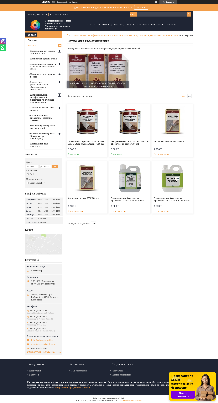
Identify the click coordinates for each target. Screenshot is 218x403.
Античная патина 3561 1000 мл (83, 198)
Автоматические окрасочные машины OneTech (41, 118)
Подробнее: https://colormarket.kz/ (73, 387)
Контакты (172, 24)
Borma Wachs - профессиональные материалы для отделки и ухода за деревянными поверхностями (126, 35)
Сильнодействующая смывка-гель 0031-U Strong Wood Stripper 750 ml (86, 142)
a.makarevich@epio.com (43, 344)
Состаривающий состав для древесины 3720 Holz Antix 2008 (127, 199)
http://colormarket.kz (42, 340)
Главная (90, 24)
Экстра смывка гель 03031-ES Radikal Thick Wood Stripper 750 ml (130, 142)
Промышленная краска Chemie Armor (42, 52)
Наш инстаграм (79, 370)
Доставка (32, 40)
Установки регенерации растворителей (42, 126)
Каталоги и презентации (150, 24)
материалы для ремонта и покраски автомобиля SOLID (43, 66)
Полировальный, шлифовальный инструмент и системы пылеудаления (42, 98)
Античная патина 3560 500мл (169, 141)
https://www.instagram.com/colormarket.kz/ (44, 352)
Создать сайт (62, 2)
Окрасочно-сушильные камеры (42, 108)
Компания (104, 24)
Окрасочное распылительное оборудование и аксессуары (39, 86)
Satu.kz (122, 398)
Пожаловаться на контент (130, 400)
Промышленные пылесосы (39, 145)
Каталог (141, 7)
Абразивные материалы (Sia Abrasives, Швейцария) (42, 136)
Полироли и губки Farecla (43, 58)
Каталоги (34, 374)
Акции (130, 24)
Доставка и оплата (121, 374)
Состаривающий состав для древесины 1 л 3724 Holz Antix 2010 (171, 199)
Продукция (35, 370)
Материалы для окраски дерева (42, 75)
